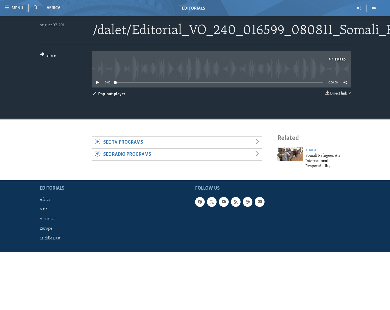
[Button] (48, 56)
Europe (46, 229)
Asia (43, 210)
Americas (48, 219)
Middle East (50, 238)
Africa (53, 8)
